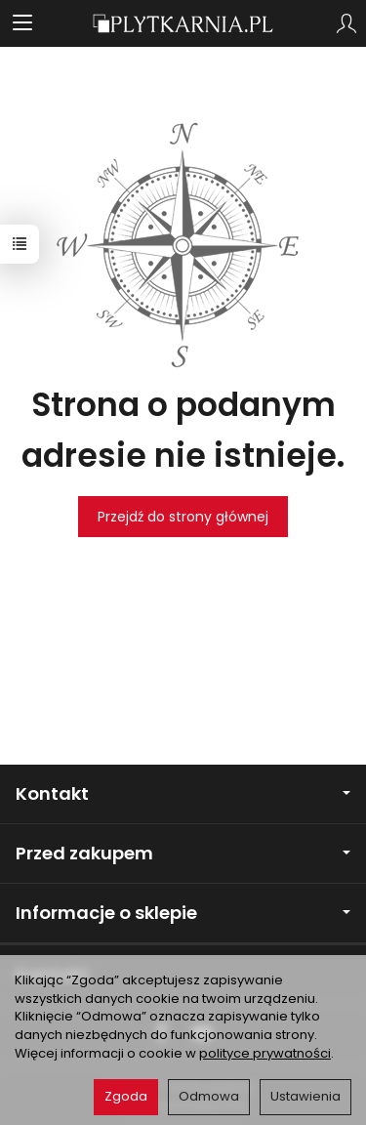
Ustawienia (305, 1096)
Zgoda (125, 1096)
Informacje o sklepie (183, 912)
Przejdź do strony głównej (183, 516)
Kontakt (183, 793)
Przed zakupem (183, 853)
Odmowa (209, 1096)
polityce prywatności (265, 1053)
